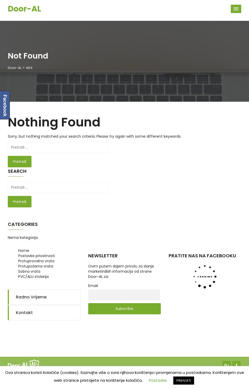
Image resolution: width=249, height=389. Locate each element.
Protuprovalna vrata (36, 261)
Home (23, 250)
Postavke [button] (158, 380)
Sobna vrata (29, 271)
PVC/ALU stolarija (33, 276)
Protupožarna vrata (35, 266)
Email (93, 285)
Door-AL (24, 8)
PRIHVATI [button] (183, 380)
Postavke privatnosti (36, 255)
